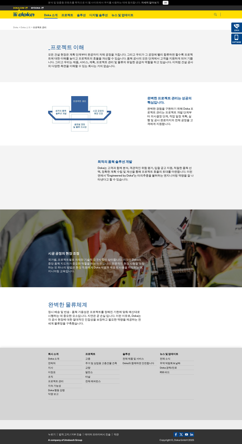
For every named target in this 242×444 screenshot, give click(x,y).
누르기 (52, 434)
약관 (116, 434)
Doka (15, 27)
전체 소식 (165, 358)
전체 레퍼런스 (93, 381)
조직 (50, 376)
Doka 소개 (51, 15)
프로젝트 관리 (55, 381)
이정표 (52, 372)
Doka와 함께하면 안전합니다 (138, 363)
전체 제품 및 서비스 (133, 358)
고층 (87, 358)
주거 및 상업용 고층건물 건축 (101, 363)
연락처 (52, 363)
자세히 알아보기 (150, 2)
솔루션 (81, 15)
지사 (50, 367)
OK (165, 3)
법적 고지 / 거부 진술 (70, 434)
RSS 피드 (165, 372)
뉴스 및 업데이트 (122, 15)
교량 (87, 367)
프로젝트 (67, 15)
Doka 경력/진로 (168, 367)
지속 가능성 (54, 385)
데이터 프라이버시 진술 (98, 434)
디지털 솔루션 (98, 15)
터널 (87, 376)
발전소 (89, 372)
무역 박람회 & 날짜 (170, 363)
